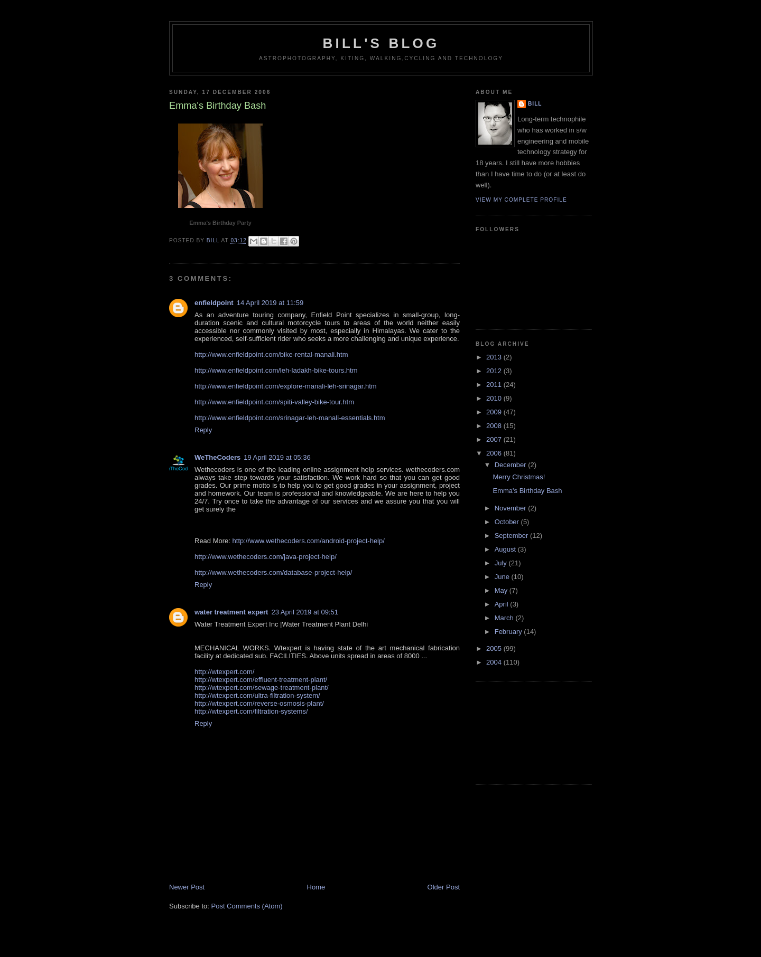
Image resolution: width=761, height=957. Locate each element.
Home (316, 887)
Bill (535, 104)
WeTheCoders (217, 457)
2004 (495, 662)
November (511, 508)
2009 (495, 412)
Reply (203, 430)
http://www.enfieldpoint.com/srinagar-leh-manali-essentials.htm (289, 418)
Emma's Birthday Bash (527, 491)
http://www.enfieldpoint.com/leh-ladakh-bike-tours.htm (276, 370)
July (502, 563)
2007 (495, 439)
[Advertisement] (523, 731)
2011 (495, 385)
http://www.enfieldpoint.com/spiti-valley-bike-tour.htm (274, 402)
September (512, 535)
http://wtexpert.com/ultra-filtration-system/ (257, 695)
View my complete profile (521, 200)
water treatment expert (231, 612)
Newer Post (187, 887)
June (503, 577)
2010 (495, 398)
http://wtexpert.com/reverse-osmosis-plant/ (259, 703)
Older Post (444, 887)
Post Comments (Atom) (247, 906)
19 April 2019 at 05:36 (277, 457)
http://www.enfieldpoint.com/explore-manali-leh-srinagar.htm (285, 386)
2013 (495, 357)
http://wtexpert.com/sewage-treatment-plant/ (261, 687)
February (509, 632)
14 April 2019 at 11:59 (270, 303)
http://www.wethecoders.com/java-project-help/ (265, 557)
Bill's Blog (381, 43)
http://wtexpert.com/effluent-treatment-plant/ (260, 680)
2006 (495, 453)
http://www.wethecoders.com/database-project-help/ (273, 572)
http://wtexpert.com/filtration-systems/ (251, 711)
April (503, 604)
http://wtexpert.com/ (224, 672)
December (511, 465)
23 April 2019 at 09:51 (304, 612)
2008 (495, 426)
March (505, 618)
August (506, 549)
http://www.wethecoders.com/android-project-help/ (309, 541)
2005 (495, 648)
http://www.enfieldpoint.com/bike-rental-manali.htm (271, 354)
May (502, 590)
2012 (495, 371)
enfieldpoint (214, 303)
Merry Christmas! (519, 477)
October (508, 522)
